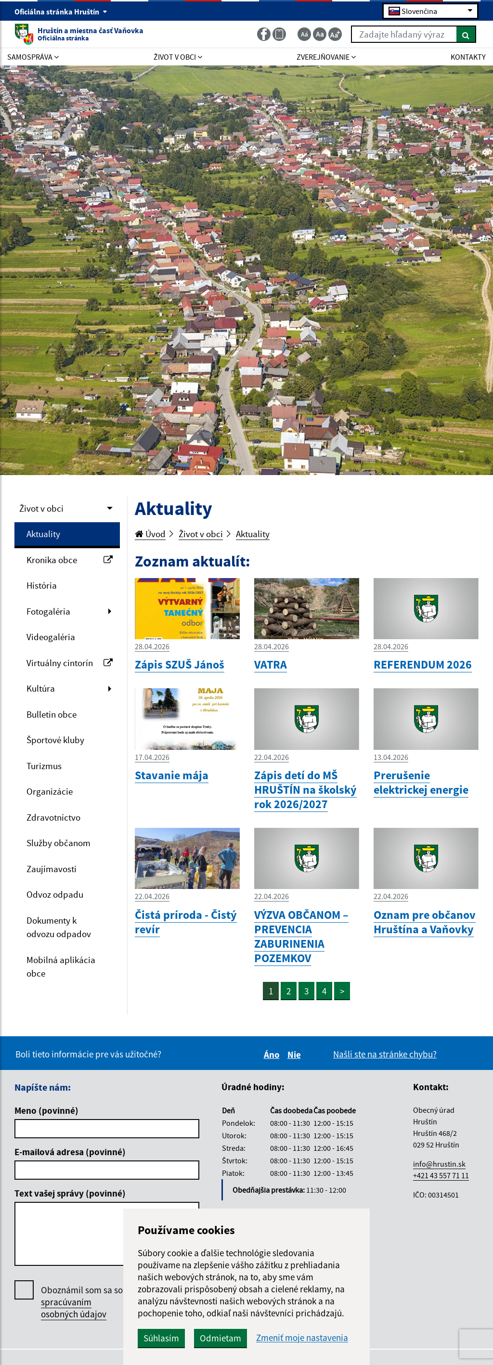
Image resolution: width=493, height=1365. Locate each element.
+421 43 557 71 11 (441, 1175)
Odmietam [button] (220, 1338)
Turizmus (44, 766)
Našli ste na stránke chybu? (385, 1054)
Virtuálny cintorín (69, 663)
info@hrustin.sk (439, 1164)
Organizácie (49, 791)
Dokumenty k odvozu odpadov (58, 927)
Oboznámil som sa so (82, 1302)
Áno (273, 1054)
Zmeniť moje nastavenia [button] (302, 1337)
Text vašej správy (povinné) (70, 1193)
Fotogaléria (48, 611)
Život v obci (41, 508)
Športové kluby (55, 740)
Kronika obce (69, 560)
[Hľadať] (466, 34)
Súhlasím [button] (161, 1338)
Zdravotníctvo (53, 817)
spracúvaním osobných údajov (73, 1308)
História (41, 585)
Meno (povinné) (46, 1110)
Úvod (150, 534)
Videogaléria (50, 637)
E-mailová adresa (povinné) (70, 1152)
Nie (295, 1054)
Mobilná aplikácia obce (60, 966)
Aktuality (43, 534)
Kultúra (40, 688)
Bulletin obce (51, 714)
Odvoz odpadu (54, 894)
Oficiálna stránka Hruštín (60, 11)
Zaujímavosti (51, 869)
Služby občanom (58, 843)
